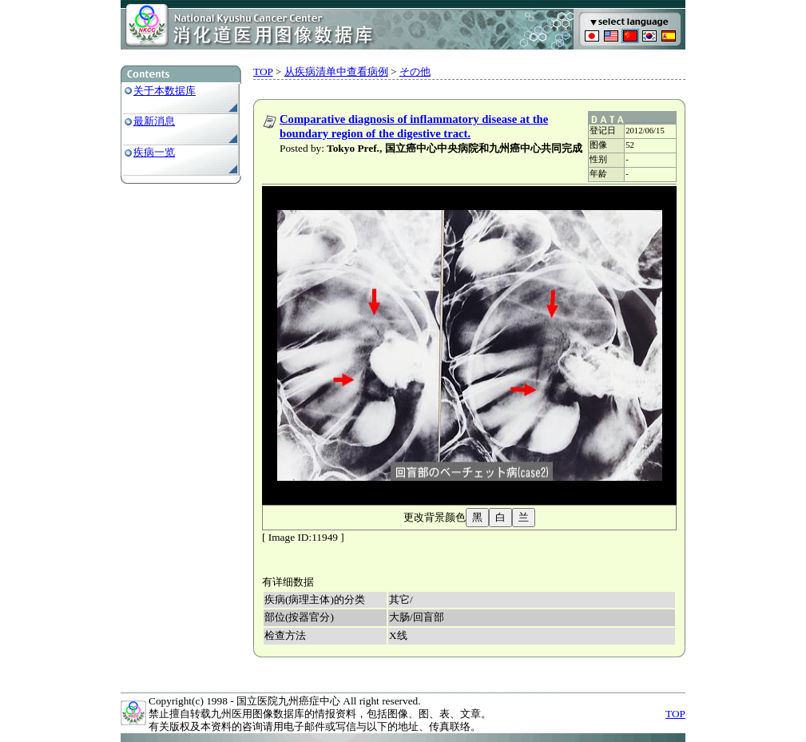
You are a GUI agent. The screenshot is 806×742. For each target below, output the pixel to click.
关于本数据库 (164, 91)
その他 (415, 71)
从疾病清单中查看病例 (336, 71)
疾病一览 (154, 152)
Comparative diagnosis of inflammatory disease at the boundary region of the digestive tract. (414, 126)
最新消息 (154, 121)
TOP (262, 71)
